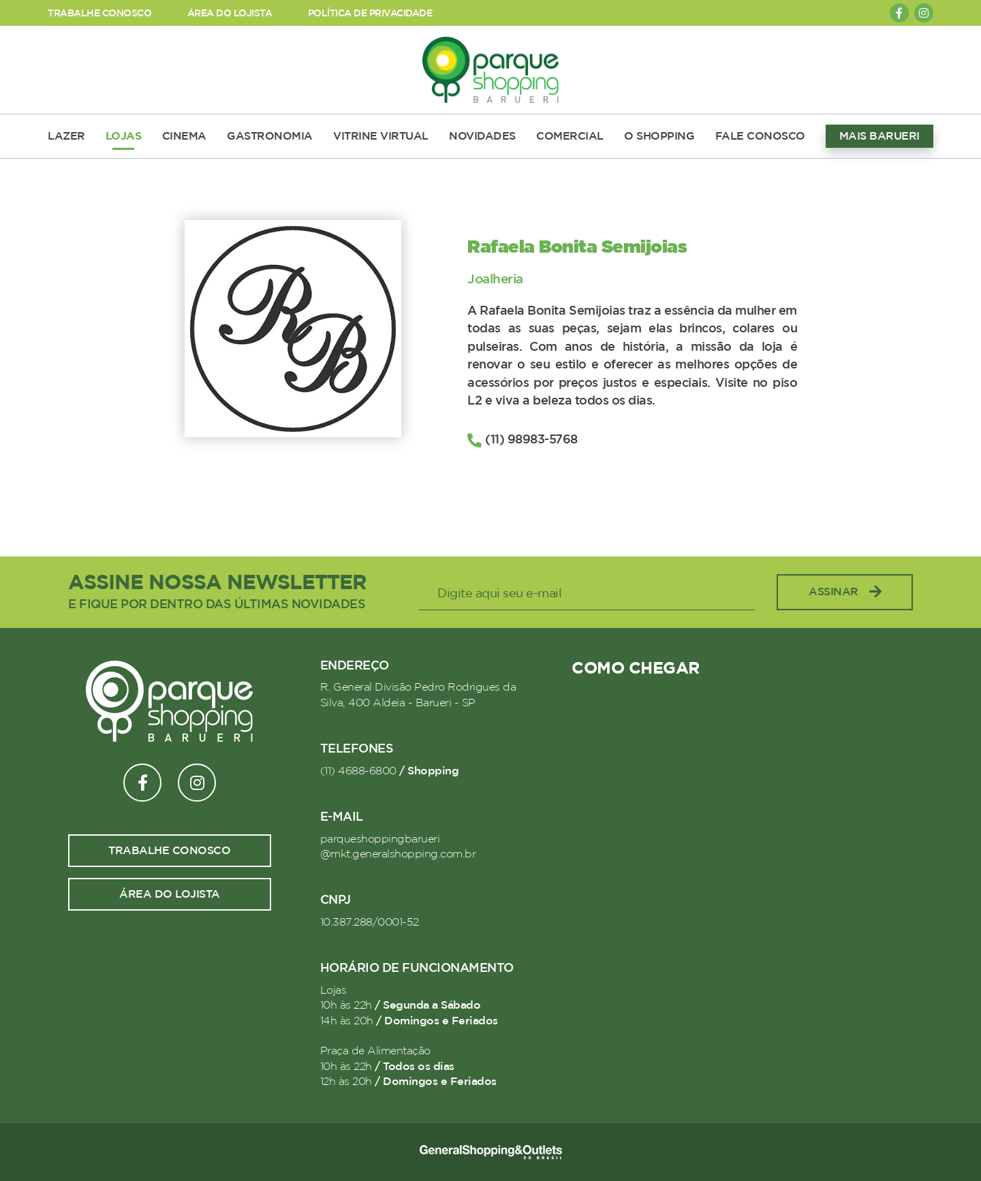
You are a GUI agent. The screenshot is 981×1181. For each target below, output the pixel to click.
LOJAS (124, 136)
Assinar (845, 592)
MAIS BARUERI (879, 136)
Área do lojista (169, 894)
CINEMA (184, 136)
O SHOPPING (659, 136)
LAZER (66, 136)
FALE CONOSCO (760, 136)
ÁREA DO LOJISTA (229, 13)
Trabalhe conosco (169, 850)
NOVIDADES (482, 136)
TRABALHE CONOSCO (99, 13)
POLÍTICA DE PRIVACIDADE (370, 13)
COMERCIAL (570, 136)
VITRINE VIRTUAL (381, 136)
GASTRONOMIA (270, 136)
